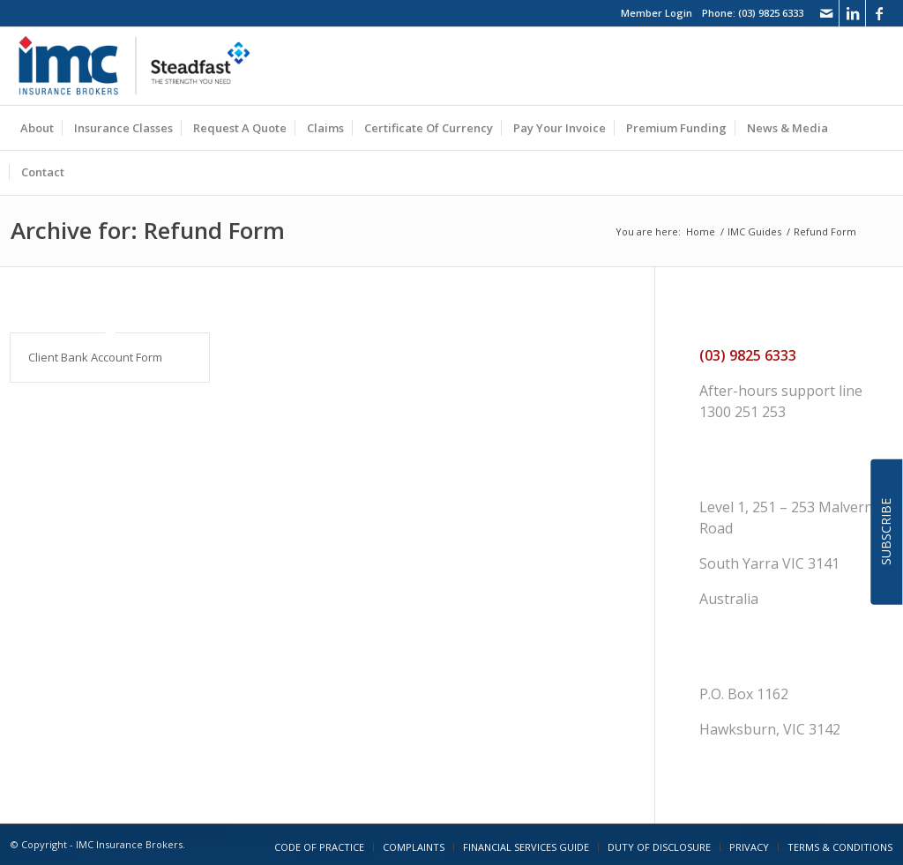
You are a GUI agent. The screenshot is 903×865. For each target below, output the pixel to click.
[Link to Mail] (826, 13)
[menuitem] (37, 128)
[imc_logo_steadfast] (141, 66)
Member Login (656, 12)
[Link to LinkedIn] (852, 13)
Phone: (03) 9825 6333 (752, 12)
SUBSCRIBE (885, 531)
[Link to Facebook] (879, 13)
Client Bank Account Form (95, 357)
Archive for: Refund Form (148, 230)
